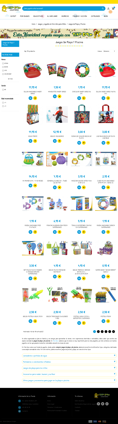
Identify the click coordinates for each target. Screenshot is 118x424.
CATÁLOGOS (95, 16)
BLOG (106, 16)
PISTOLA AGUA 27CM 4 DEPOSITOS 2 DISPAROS (81, 317)
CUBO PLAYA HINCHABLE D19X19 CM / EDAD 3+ (105, 182)
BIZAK (6, 67)
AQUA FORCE (32, 136)
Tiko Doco (56, 341)
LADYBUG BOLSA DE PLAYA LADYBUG (106, 137)
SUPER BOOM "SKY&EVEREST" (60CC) (106, 271)
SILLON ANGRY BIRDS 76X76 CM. (105, 92)
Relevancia (110, 51)
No (5, 89)
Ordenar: (100, 51)
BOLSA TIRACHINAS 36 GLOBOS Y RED (57, 317)
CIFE (5, 70)
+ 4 (5, 102)
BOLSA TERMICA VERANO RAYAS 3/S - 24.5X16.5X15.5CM (81, 272)
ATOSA (6, 63)
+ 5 (5, 106)
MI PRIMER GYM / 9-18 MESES (33, 181)
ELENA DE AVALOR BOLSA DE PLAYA (81, 137)
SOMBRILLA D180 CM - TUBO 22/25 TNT (57, 182)
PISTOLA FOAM (106, 316)
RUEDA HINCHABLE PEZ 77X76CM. (33, 226)
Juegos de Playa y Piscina (8, 43)
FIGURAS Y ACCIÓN (80, 16)
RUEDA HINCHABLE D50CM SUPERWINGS (106, 226)
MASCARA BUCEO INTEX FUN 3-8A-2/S (81, 182)
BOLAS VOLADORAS (57, 136)
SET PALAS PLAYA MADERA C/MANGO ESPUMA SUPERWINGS (33, 272)
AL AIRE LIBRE (52, 16)
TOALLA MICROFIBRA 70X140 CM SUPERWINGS (81, 226)
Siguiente (113, 332)
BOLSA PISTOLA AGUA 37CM (33, 316)
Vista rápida (35, 98)
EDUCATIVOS (38, 16)
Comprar (30, 98)
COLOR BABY (8, 74)
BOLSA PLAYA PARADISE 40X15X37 (57, 271)
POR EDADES (24, 16)
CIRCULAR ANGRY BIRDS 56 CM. (81, 92)
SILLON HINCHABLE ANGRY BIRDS (33, 92)
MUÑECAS (65, 16)
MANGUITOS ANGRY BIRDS (57, 91)
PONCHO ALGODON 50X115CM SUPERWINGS (57, 226)
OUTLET (13, 16)
